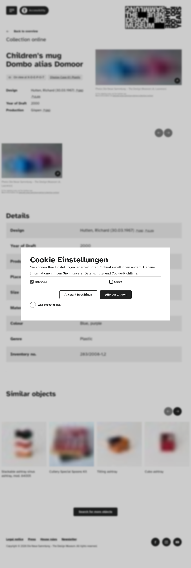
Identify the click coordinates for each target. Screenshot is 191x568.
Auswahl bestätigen (78, 294)
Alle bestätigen (116, 294)
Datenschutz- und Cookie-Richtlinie (110, 273)
